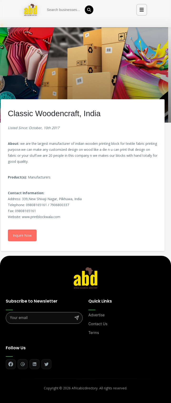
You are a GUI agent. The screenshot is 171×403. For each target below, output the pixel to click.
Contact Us (97, 324)
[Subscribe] (76, 317)
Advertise (96, 315)
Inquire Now (22, 235)
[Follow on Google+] (23, 364)
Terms (93, 332)
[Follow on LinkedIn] (35, 364)
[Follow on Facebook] (11, 364)
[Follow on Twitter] (46, 364)
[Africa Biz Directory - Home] (85, 277)
